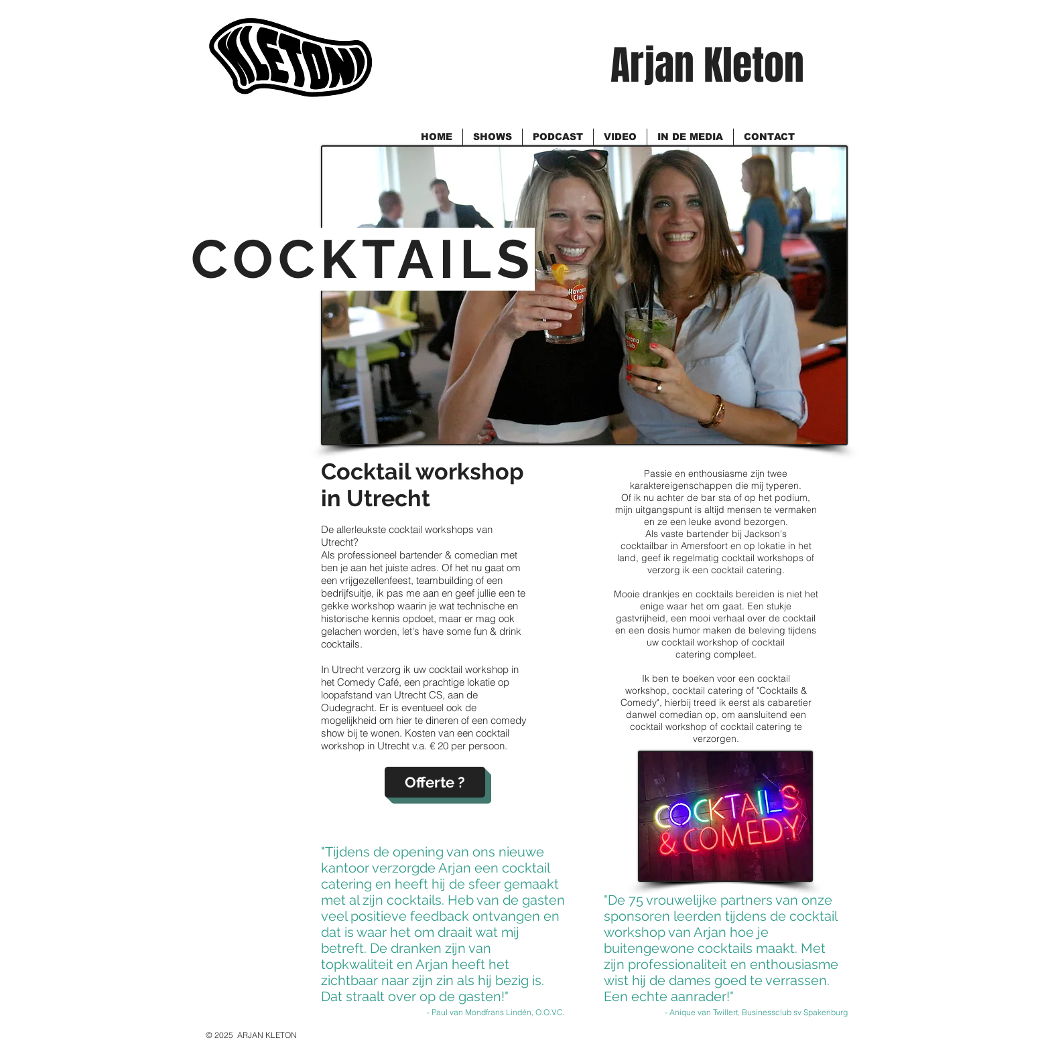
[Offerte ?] (435, 782)
